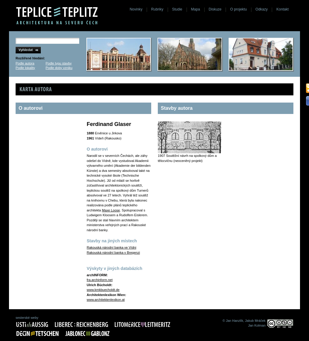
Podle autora (25, 63)
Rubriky (157, 9)
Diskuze (215, 9)
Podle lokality (25, 68)
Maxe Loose (111, 210)
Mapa (195, 9)
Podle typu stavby (59, 63)
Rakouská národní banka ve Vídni (111, 247)
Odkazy (262, 9)
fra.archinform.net (99, 280)
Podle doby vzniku (59, 68)
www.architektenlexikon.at (106, 299)
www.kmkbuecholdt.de (103, 290)
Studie (177, 9)
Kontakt (282, 9)
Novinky (136, 9)
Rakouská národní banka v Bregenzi (113, 252)
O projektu (238, 9)
